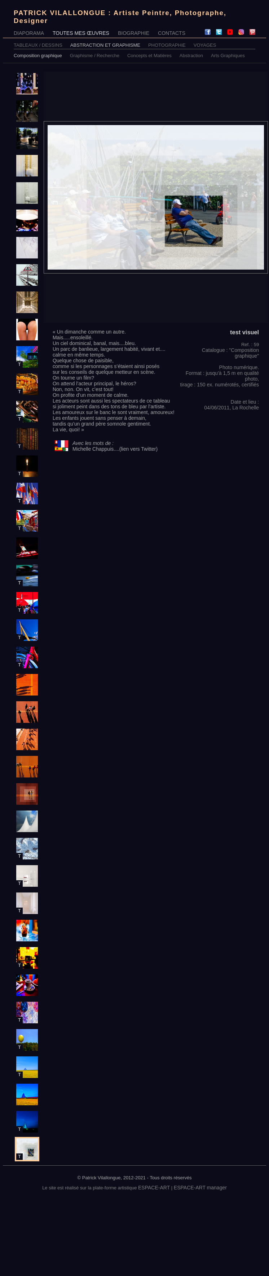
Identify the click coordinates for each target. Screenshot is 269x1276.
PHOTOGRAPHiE (167, 45)
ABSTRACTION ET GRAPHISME (105, 45)
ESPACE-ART (154, 1187)
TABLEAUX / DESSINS (38, 45)
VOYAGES (205, 45)
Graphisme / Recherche (94, 55)
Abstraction (191, 55)
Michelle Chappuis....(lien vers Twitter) (115, 449)
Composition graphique (38, 55)
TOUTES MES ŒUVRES (81, 33)
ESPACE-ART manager (200, 1187)
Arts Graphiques (228, 55)
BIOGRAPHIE (133, 33)
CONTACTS (171, 33)
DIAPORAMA (29, 33)
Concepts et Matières (149, 55)
